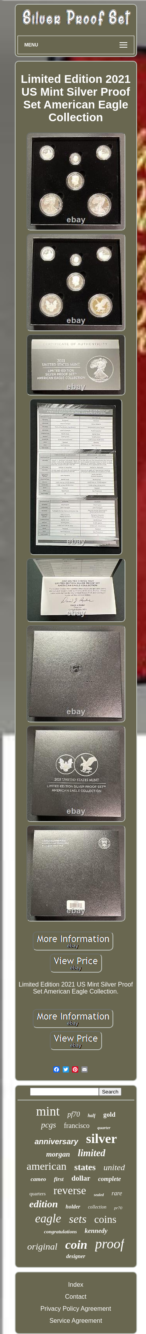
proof (109, 1243)
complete (109, 1179)
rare (117, 1193)
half (91, 1115)
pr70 (118, 1207)
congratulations (60, 1231)
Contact (75, 1296)
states (85, 1167)
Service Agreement (75, 1320)
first (58, 1179)
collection (97, 1207)
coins (105, 1219)
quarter (104, 1127)
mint (48, 1111)
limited (92, 1153)
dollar (80, 1178)
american (46, 1166)
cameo (38, 1179)
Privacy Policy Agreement (75, 1308)
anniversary (56, 1141)
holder (73, 1207)
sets (77, 1218)
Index (75, 1284)
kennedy (95, 1230)
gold (109, 1114)
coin (76, 1244)
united (114, 1167)
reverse (69, 1190)
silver (101, 1138)
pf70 (73, 1114)
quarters (37, 1193)
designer (75, 1256)
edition (43, 1204)
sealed (99, 1195)
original (42, 1246)
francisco (77, 1125)
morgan (58, 1154)
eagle (48, 1218)
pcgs (48, 1124)
